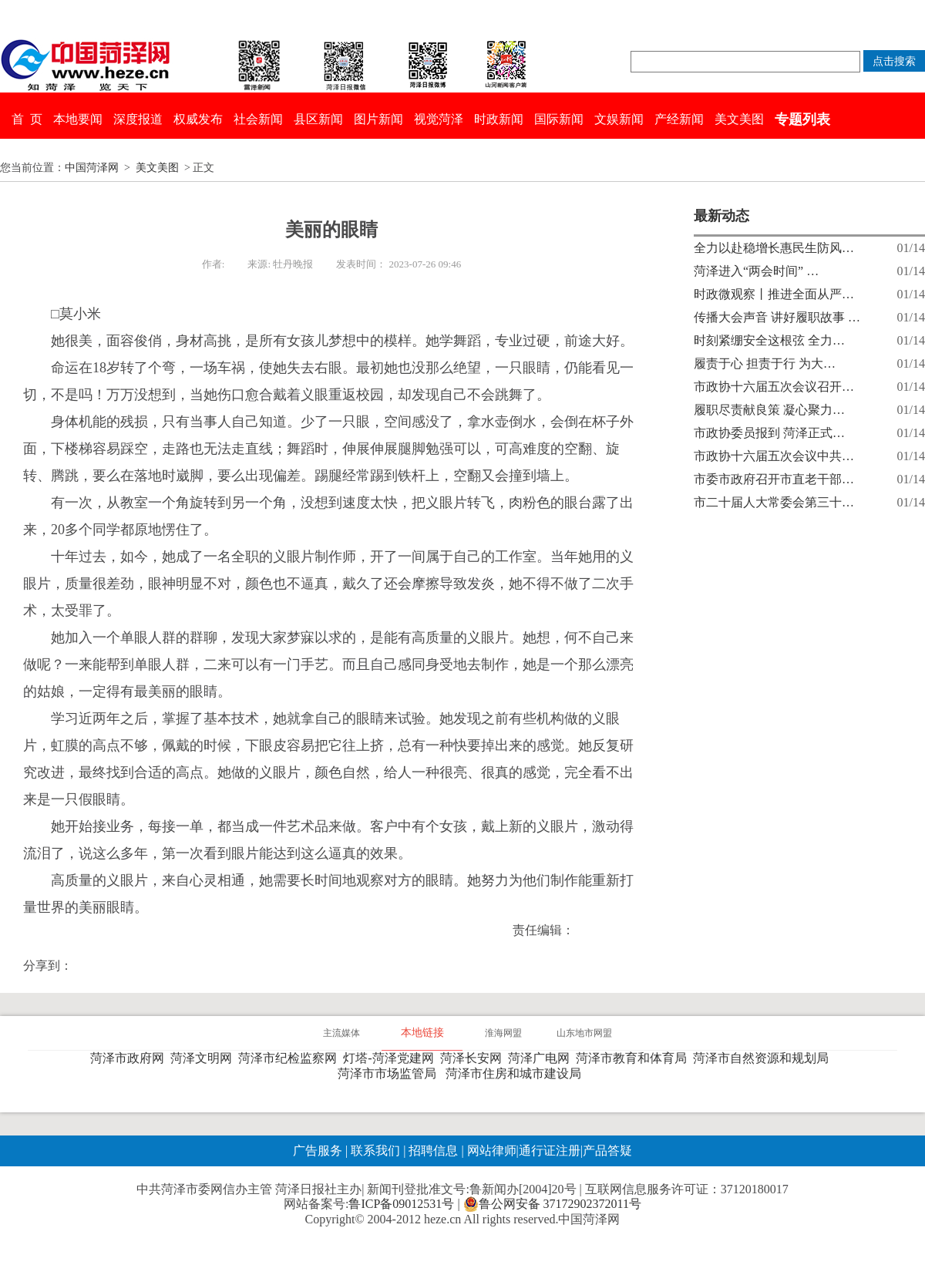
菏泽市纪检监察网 (290, 1058)
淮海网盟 (503, 1033)
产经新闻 (679, 119)
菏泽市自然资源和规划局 (764, 1058)
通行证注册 (549, 1150)
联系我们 (375, 1150)
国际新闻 (559, 119)
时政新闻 (498, 119)
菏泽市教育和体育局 (634, 1058)
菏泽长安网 (474, 1058)
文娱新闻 (619, 119)
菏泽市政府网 (130, 1058)
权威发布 (198, 119)
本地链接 (422, 1032)
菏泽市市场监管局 (390, 1073)
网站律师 (490, 1150)
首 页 (27, 119)
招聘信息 (433, 1150)
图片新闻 (378, 119)
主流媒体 (341, 1033)
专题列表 (802, 119)
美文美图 (739, 119)
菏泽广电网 (542, 1058)
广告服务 (317, 1150)
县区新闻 (318, 119)
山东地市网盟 (584, 1033)
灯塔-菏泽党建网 (391, 1058)
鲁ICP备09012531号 (401, 1203)
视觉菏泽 (438, 119)
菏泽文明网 (204, 1058)
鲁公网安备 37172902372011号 (552, 1204)
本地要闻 (78, 119)
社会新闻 (258, 119)
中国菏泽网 (92, 167)
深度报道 (138, 119)
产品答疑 (607, 1150)
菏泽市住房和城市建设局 (516, 1073)
